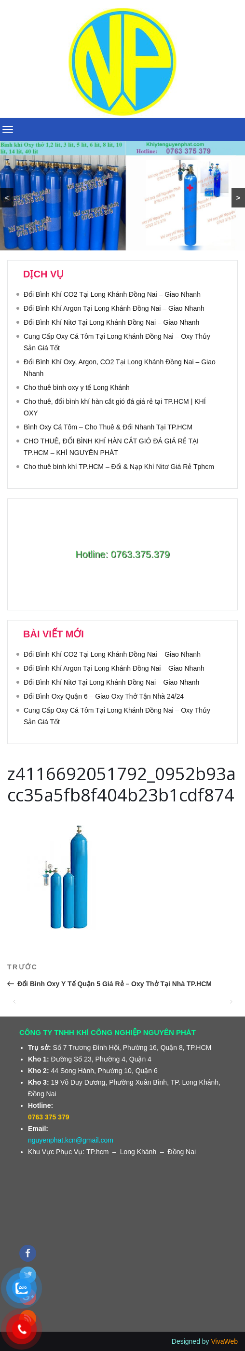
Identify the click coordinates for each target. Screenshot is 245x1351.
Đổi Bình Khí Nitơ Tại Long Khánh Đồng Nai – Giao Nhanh (111, 322)
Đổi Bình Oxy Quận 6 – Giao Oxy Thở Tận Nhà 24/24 (104, 696)
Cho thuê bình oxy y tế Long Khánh (77, 387)
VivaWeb (224, 1341)
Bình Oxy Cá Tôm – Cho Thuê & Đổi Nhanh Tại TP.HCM (108, 427)
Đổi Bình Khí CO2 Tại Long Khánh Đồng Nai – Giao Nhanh (112, 294)
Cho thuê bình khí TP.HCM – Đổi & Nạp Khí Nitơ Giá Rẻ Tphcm (119, 466)
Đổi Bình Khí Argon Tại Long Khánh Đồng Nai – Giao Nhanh (114, 308)
